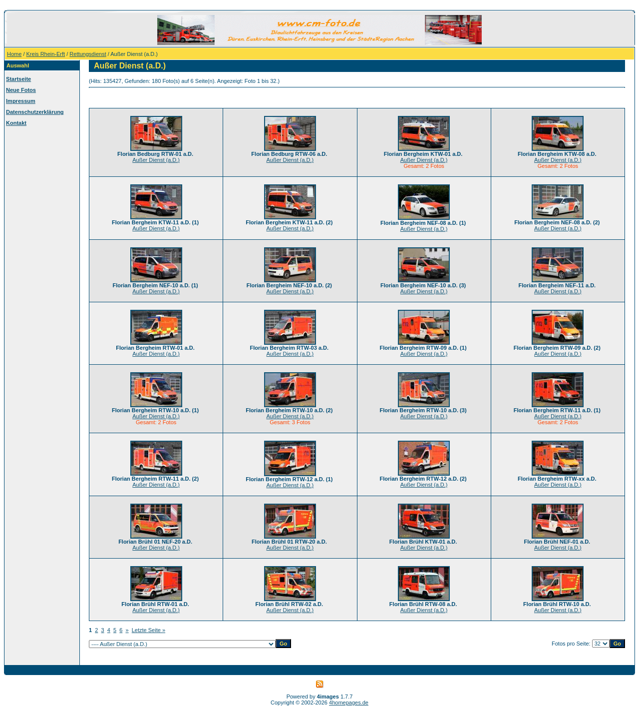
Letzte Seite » (148, 630)
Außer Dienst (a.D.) (156, 160)
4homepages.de (348, 703)
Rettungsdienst (87, 54)
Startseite (18, 79)
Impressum (20, 101)
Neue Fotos (21, 90)
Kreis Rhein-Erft (45, 54)
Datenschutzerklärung (35, 112)
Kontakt (16, 123)
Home (14, 54)
